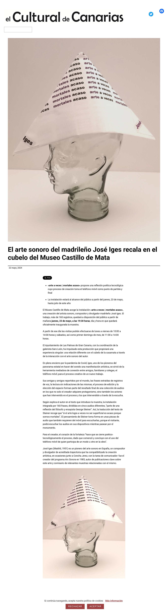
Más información (114, 600)
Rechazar (75, 606)
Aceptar (95, 606)
